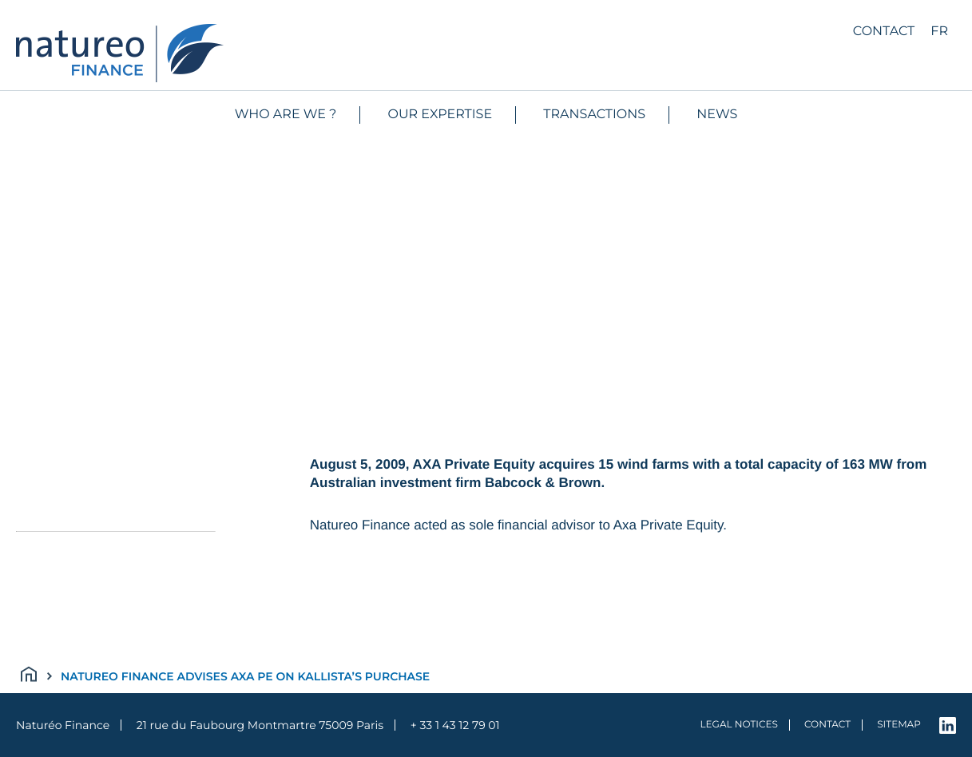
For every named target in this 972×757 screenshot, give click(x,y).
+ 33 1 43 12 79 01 (455, 725)
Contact (883, 31)
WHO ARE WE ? (286, 114)
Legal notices (739, 725)
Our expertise (440, 114)
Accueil (37, 676)
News (716, 114)
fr (939, 31)
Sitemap (899, 725)
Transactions (594, 114)
